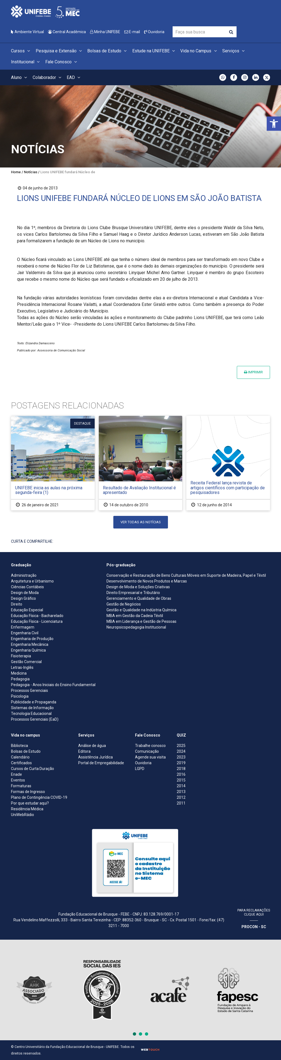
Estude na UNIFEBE (154, 50)
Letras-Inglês (22, 667)
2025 (181, 745)
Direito (16, 604)
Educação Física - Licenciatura (37, 621)
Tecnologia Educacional (31, 713)
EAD (74, 77)
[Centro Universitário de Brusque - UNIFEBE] (45, 11)
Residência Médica (27, 809)
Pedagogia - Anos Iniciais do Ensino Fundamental (53, 685)
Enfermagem (22, 627)
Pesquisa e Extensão (59, 50)
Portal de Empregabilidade (101, 763)
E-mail (132, 32)
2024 (181, 751)
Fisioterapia (21, 656)
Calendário (20, 757)
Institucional (26, 61)
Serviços (234, 50)
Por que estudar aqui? (30, 803)
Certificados (21, 763)
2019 (181, 763)
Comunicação (147, 751)
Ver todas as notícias (140, 522)
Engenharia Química (28, 650)
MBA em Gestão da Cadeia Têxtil (134, 615)
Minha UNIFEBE (105, 32)
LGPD (139, 768)
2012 (181, 797)
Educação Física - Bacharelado (37, 615)
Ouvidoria (154, 32)
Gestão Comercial (26, 662)
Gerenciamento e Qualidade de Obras (138, 598)
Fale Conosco (61, 61)
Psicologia (20, 696)
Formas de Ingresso (28, 791)
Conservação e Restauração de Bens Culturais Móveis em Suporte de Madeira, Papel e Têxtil (186, 575)
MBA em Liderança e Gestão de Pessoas (141, 621)
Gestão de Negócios (123, 604)
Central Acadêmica (67, 32)
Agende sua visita (150, 757)
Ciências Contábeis (27, 587)
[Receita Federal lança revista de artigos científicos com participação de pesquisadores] (228, 463)
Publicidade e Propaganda (33, 702)
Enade (16, 774)
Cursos (21, 50)
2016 (181, 774)
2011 (181, 803)
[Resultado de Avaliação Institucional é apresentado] (140, 463)
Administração (23, 575)
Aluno (20, 77)
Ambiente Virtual (27, 32)
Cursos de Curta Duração (32, 768)
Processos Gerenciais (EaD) (34, 719)
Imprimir (253, 372)
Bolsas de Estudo (107, 50)
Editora (84, 751)
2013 (181, 791)
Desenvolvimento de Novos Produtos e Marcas (146, 581)
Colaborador (48, 77)
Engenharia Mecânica (29, 644)
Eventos (18, 780)
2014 (181, 786)
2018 (181, 768)
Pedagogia (20, 679)
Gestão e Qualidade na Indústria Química (141, 610)
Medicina (19, 673)
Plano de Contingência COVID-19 (39, 797)
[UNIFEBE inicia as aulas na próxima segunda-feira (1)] (53, 463)
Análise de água (92, 745)
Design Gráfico (23, 598)
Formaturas (21, 786)
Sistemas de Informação (32, 708)
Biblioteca (19, 745)
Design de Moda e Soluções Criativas (138, 587)
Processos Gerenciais (29, 690)
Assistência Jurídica (95, 757)
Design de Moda (25, 592)
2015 (181, 780)
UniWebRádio (22, 814)
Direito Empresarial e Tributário (133, 592)
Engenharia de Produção (32, 638)
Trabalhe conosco (150, 745)
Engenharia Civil (24, 633)
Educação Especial (27, 610)
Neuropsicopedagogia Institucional (136, 627)
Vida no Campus (199, 50)
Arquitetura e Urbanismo (32, 581)
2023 (181, 757)
